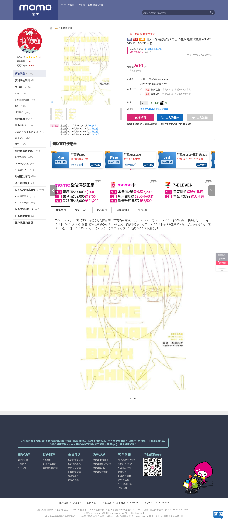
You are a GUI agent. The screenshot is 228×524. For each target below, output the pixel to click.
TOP (133, 398)
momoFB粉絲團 (100, 460)
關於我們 (63, 502)
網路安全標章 (74, 468)
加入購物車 (170, 117)
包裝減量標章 (74, 472)
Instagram (164, 502)
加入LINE (149, 502)
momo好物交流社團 (102, 464)
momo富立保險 (100, 472)
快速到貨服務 (124, 475)
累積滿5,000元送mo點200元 (73, 125)
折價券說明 (123, 479)
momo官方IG (99, 468)
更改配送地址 (124, 468)
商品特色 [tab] (60, 210)
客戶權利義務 (74, 464)
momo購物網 (67, 4)
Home (56, 28)
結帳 (224, 263)
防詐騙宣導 (73, 475)
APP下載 (80, 4)
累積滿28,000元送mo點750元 (74, 131)
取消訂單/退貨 (125, 464)
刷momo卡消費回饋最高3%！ (154, 83)
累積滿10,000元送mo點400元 (74, 128)
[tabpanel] (133, 308)
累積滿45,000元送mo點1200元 (75, 134)
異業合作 (47, 460)
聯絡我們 (122, 487)
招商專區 (22, 464)
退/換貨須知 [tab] (123, 210)
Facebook (135, 502)
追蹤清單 (122, 472)
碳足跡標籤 (73, 479)
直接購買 (140, 117)
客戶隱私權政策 (75, 460)
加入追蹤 (200, 117)
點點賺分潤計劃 (95, 4)
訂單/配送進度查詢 (127, 460)
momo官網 (23, 460)
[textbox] (175, 12)
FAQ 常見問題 (125, 483)
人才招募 (22, 468)
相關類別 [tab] (143, 210)
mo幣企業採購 (49, 464)
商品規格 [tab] (102, 210)
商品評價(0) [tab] (81, 210)
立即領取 (95, 164)
